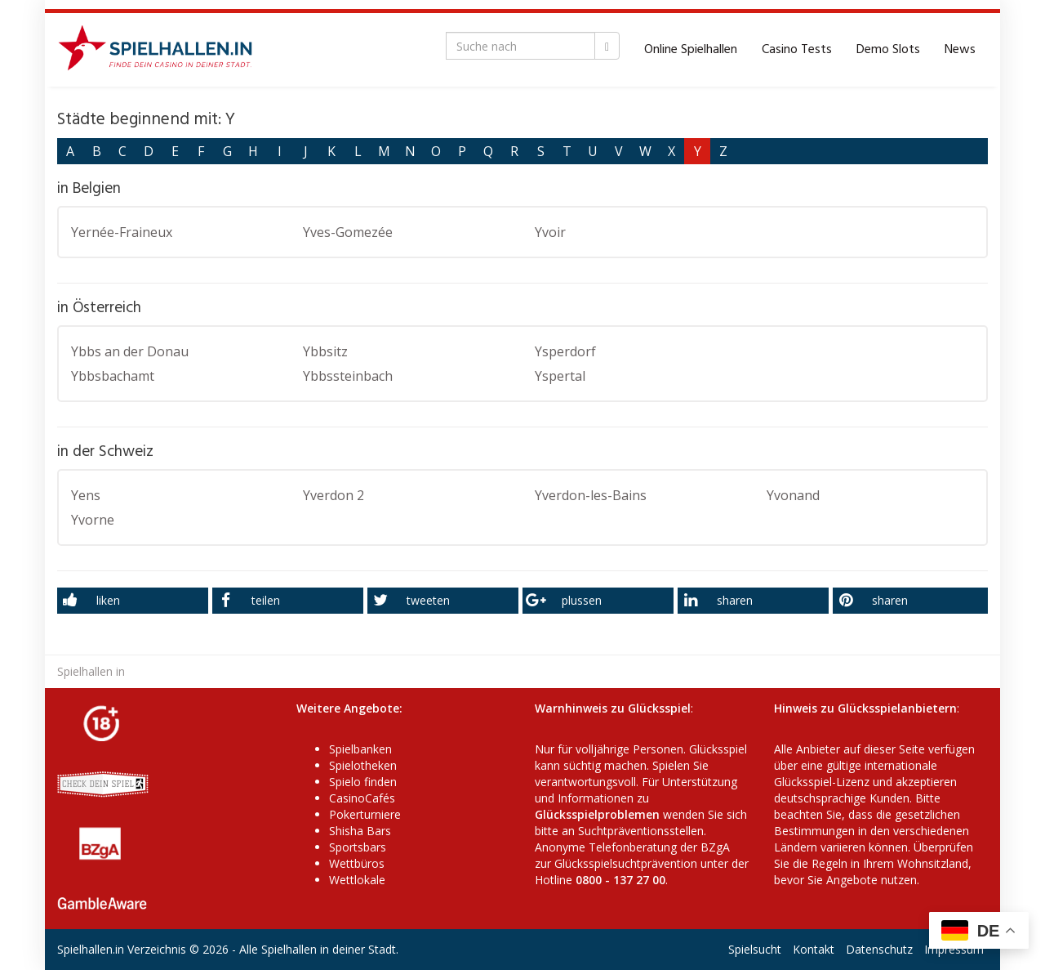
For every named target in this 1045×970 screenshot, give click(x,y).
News (960, 49)
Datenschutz (879, 949)
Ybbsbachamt (112, 376)
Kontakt (813, 949)
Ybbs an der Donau (130, 351)
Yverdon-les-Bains (591, 495)
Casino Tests (797, 49)
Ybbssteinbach (348, 376)
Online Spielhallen (690, 49)
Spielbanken (360, 749)
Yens (85, 495)
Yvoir (550, 232)
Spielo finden (363, 781)
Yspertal (560, 376)
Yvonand (793, 495)
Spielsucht (754, 949)
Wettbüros (357, 863)
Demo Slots (888, 49)
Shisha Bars (360, 830)
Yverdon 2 (333, 495)
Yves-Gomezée (348, 232)
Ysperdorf (565, 351)
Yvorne (92, 520)
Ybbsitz (325, 351)
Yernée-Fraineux (121, 232)
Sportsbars (357, 847)
